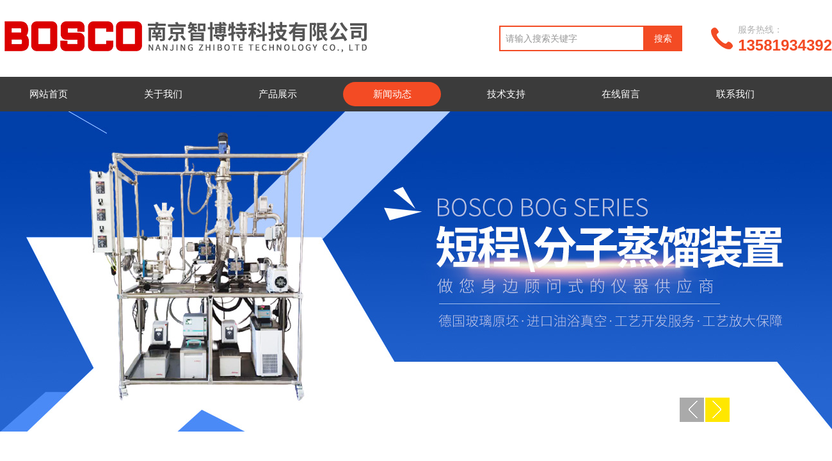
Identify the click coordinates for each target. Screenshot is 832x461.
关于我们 (163, 93)
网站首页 (48, 93)
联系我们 (735, 93)
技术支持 (506, 93)
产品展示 (278, 93)
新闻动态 (392, 93)
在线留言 (621, 93)
